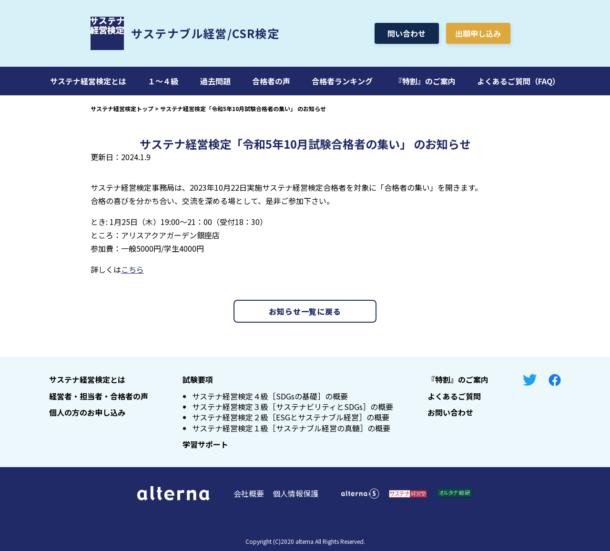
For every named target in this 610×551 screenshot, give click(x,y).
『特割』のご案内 (425, 81)
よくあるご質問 (454, 396)
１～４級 (163, 81)
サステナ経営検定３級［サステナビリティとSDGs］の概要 (292, 406)
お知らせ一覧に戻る (305, 311)
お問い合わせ (450, 412)
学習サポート (205, 444)
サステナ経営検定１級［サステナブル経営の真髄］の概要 (291, 428)
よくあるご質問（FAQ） (518, 81)
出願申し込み (478, 33)
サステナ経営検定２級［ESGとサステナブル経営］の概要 (290, 417)
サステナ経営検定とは (88, 81)
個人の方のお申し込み (87, 412)
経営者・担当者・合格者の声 (98, 396)
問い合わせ (406, 33)
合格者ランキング (342, 81)
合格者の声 (271, 81)
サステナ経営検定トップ (122, 108)
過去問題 (215, 81)
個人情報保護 (295, 493)
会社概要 (249, 493)
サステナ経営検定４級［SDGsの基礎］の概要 (270, 396)
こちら (132, 269)
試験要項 (198, 379)
